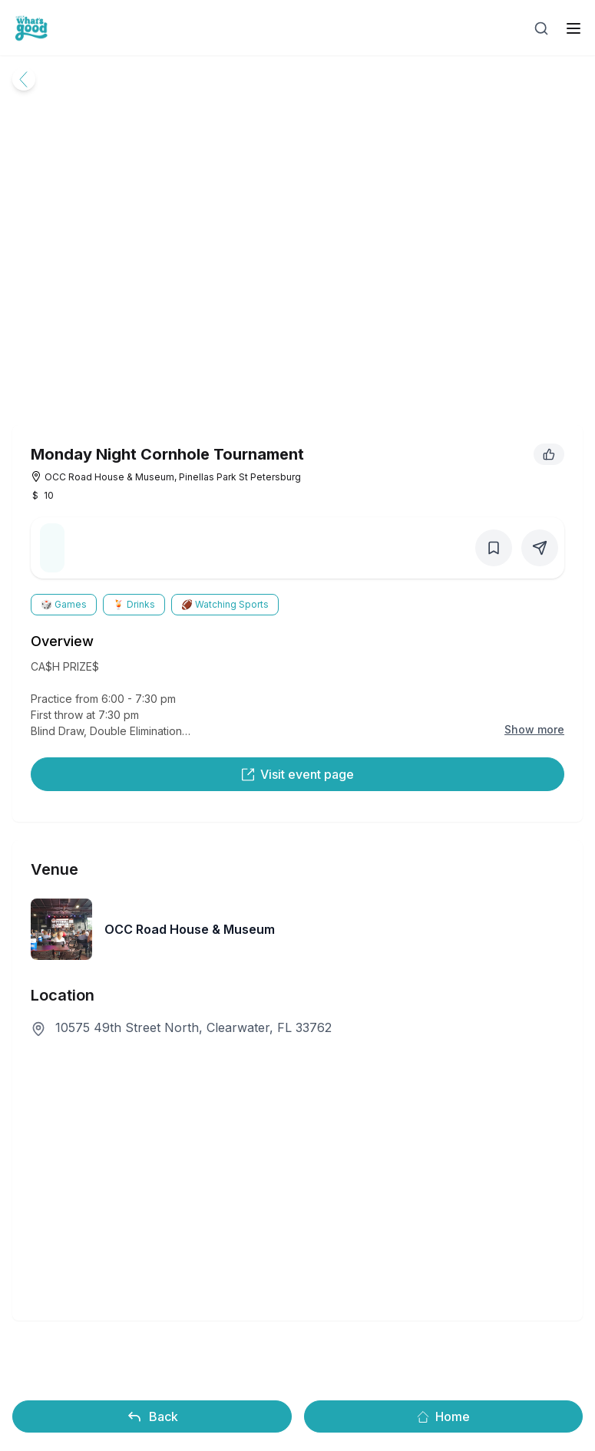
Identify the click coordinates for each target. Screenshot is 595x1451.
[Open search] (541, 28)
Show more (534, 729)
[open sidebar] (573, 28)
